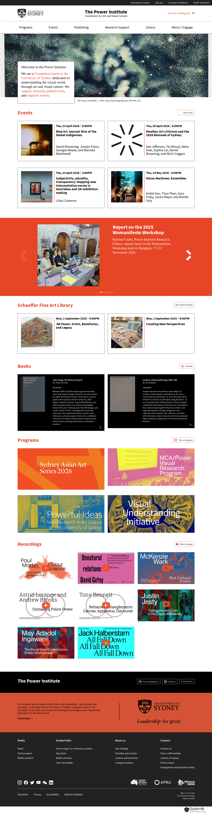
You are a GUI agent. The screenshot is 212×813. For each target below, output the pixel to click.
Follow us (169, 681)
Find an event (167, 762)
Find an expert (25, 753)
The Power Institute (106, 12)
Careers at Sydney (169, 757)
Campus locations (124, 762)
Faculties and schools (126, 753)
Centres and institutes (126, 757)
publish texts (55, 91)
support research (33, 91)
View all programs (184, 440)
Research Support (117, 27)
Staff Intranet (201, 2)
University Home (140, 2)
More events (186, 112)
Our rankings (121, 748)
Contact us (165, 748)
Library (159, 2)
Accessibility (53, 794)
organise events (38, 95)
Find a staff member (170, 753)
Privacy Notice (187, 681)
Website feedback (73, 794)
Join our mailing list (181, 13)
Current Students (178, 2)
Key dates (61, 753)
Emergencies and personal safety (177, 767)
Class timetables (64, 762)
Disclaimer (23, 794)
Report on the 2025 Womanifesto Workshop (138, 230)
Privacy (37, 794)
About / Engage (182, 27)
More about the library (184, 305)
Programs (25, 27)
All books (187, 366)
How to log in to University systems (74, 748)
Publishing (81, 27)
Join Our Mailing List (149, 681)
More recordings (184, 544)
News (20, 748)
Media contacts (25, 757)
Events (53, 27)
